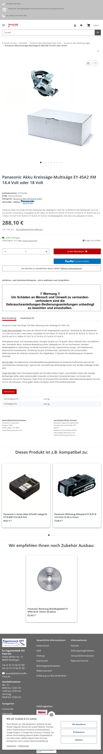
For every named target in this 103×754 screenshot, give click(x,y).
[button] (75, 25)
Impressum (11, 746)
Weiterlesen (9, 391)
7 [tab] (57, 162)
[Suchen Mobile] (48, 32)
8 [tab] (59, 162)
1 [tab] (41, 162)
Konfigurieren (78, 732)
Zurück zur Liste (10, 43)
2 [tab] (43, 162)
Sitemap (40, 655)
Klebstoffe (7, 713)
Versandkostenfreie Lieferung (29, 229)
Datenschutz (24, 746)
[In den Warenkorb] (77, 251)
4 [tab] (49, 162)
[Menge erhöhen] (46, 251)
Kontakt (75, 645)
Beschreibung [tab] (9, 318)
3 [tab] (46, 162)
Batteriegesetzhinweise (48, 665)
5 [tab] (51, 162)
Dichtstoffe (7, 709)
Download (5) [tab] (27, 318)
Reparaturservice (79, 660)
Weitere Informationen (71, 268)
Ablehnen (79, 740)
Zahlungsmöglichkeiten (82, 650)
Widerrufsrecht (44, 670)
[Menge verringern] (5, 251)
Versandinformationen (82, 655)
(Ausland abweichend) (29, 241)
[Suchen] (98, 32)
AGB (38, 650)
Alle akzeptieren (79, 724)
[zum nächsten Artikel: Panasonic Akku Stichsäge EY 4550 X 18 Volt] (98, 51)
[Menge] (25, 251)
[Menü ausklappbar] (3, 24)
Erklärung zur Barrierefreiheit (51, 675)
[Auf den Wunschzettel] (95, 63)
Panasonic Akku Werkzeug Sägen (27, 198)
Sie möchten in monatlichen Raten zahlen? (51, 268)
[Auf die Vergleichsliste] (88, 63)
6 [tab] (54, 162)
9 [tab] (62, 162)
